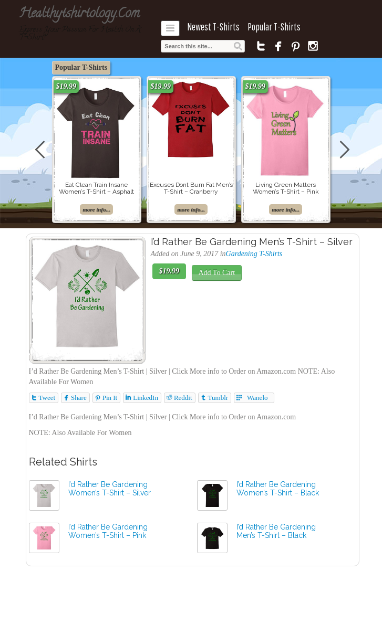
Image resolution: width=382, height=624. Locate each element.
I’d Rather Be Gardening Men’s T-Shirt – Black (276, 531)
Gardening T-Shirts (254, 254)
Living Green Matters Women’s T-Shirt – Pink (286, 188)
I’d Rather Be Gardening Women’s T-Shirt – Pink (108, 531)
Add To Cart (217, 273)
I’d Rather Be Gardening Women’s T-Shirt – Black (277, 488)
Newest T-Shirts (213, 27)
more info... (96, 209)
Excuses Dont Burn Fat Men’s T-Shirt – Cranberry (191, 188)
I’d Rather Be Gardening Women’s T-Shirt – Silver (109, 488)
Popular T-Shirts (274, 27)
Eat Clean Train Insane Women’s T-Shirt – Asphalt (96, 188)
